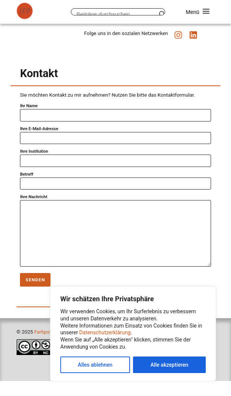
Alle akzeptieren (169, 365)
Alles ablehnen (95, 365)
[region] (133, 334)
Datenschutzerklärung (104, 332)
